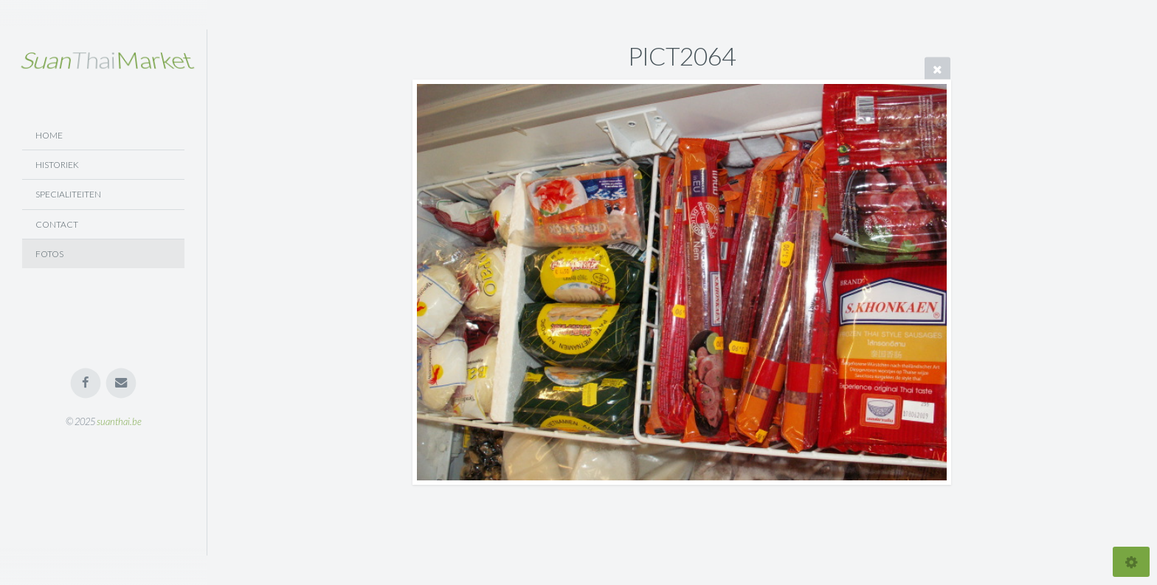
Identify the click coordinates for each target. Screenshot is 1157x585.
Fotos (49, 253)
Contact (56, 224)
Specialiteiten (68, 194)
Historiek (57, 164)
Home (49, 135)
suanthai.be (119, 421)
